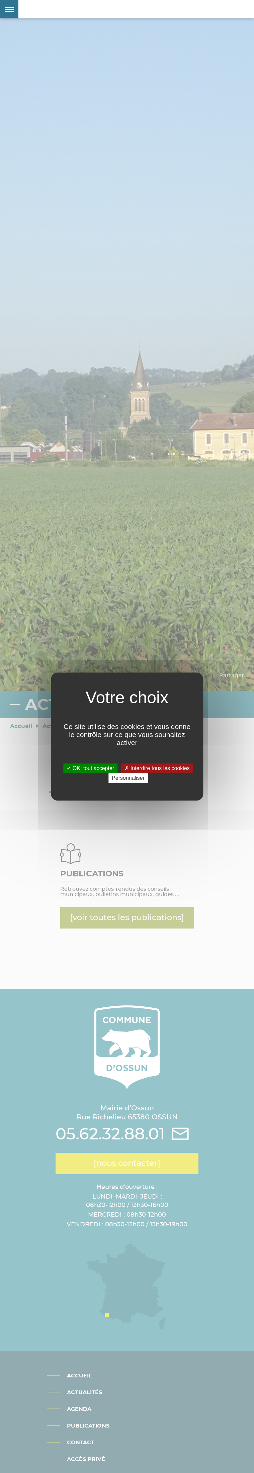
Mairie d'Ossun (71, 9)
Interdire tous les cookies (156, 768)
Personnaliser (128, 778)
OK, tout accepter (90, 768)
